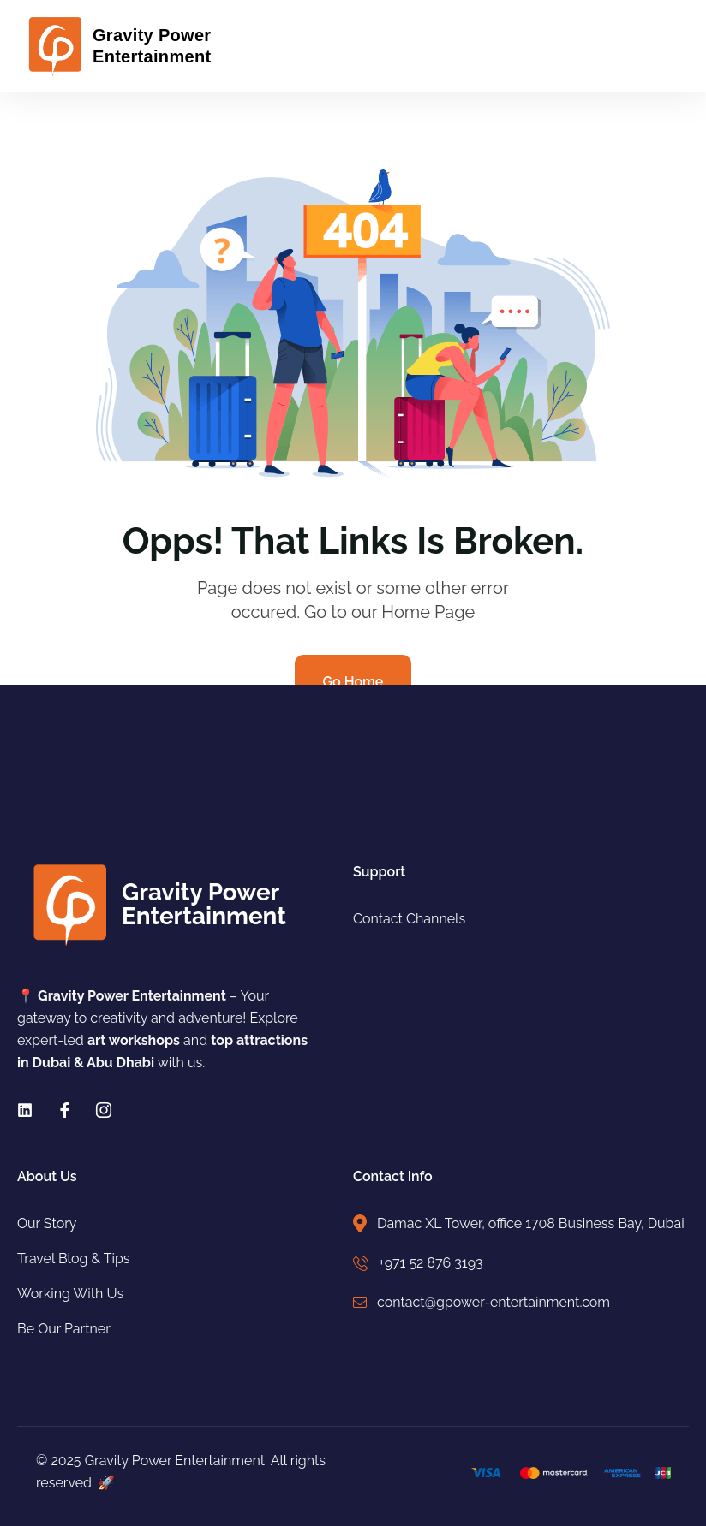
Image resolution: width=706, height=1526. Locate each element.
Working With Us (70, 1294)
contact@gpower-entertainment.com (493, 1302)
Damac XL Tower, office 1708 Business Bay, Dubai (531, 1223)
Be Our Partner (64, 1329)
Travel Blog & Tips (73, 1258)
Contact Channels (409, 919)
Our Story (46, 1223)
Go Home (353, 682)
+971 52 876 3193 (431, 1263)
